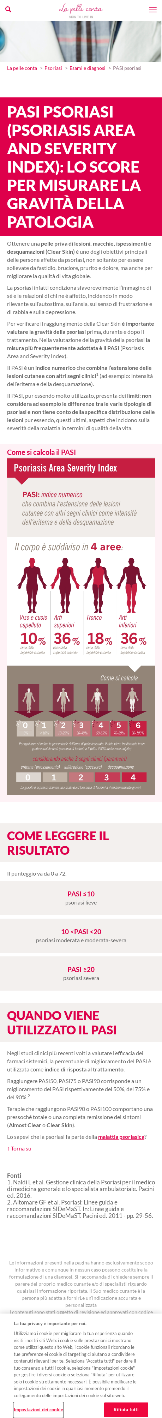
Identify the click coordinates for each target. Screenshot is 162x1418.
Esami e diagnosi (88, 68)
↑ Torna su (19, 1148)
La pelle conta (22, 68)
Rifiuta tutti (126, 1409)
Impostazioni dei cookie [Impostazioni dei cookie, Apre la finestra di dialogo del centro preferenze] (38, 1409)
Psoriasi (53, 68)
